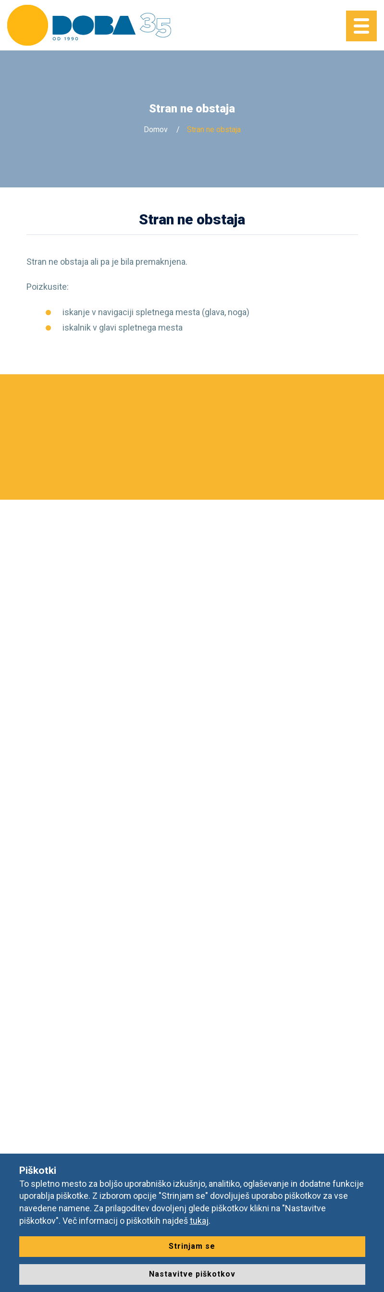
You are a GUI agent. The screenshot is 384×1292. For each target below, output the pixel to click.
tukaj (199, 1221)
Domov (156, 129)
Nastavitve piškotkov (192, 1274)
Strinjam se (192, 1246)
